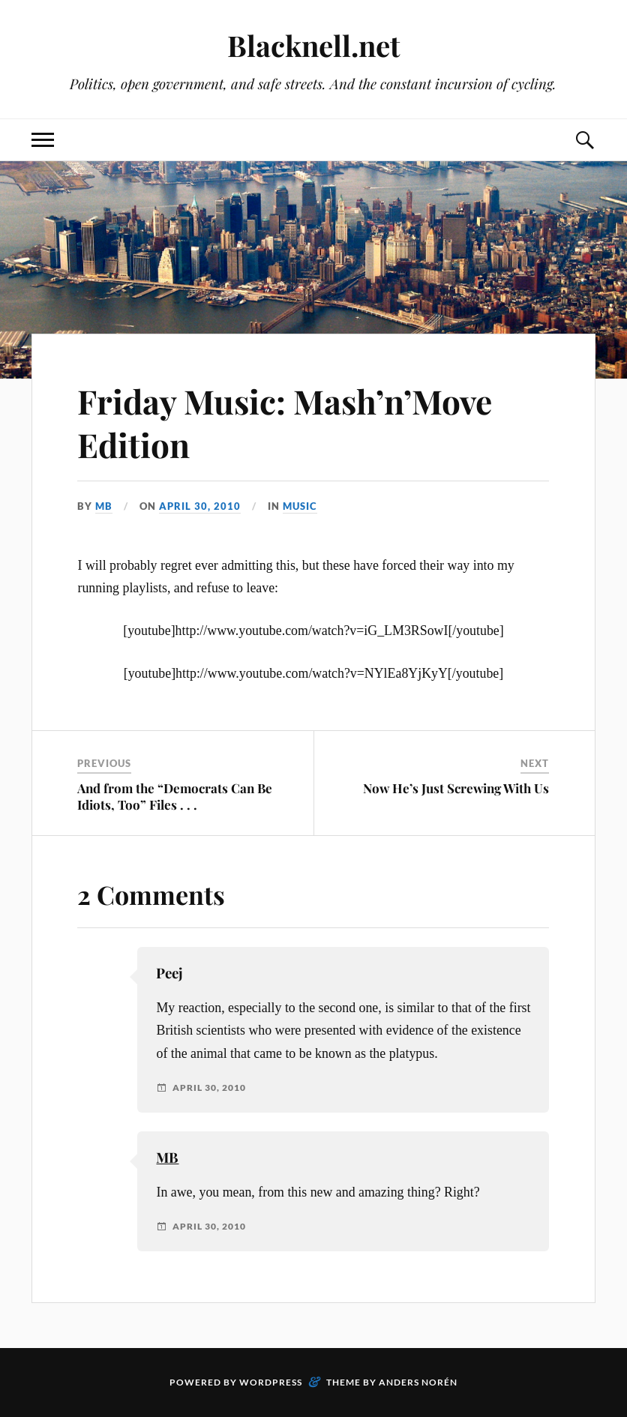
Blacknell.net (313, 45)
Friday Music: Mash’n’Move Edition (284, 422)
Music (300, 506)
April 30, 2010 (200, 506)
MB (103, 506)
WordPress (270, 1382)
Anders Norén (418, 1382)
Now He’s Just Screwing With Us (456, 788)
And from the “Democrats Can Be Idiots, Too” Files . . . (174, 796)
